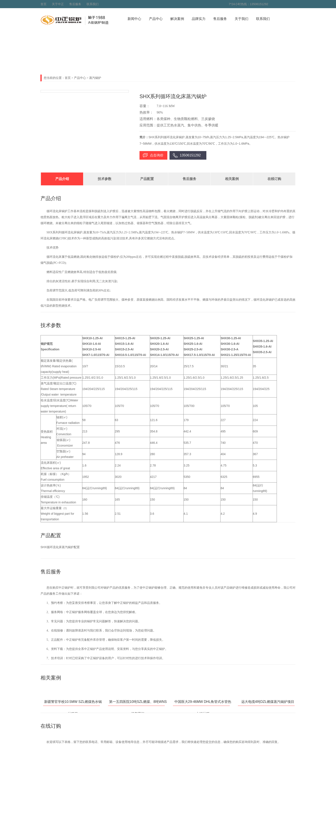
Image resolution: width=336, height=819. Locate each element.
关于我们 (241, 19)
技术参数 (104, 179)
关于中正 (58, 4)
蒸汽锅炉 (95, 78)
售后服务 (75, 4)
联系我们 (93, 4)
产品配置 (147, 179)
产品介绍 (62, 179)
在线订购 (274, 179)
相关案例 (232, 179)
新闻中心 (134, 19)
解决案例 (177, 19)
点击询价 (157, 155)
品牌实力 (199, 19)
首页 (43, 4)
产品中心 (156, 19)
